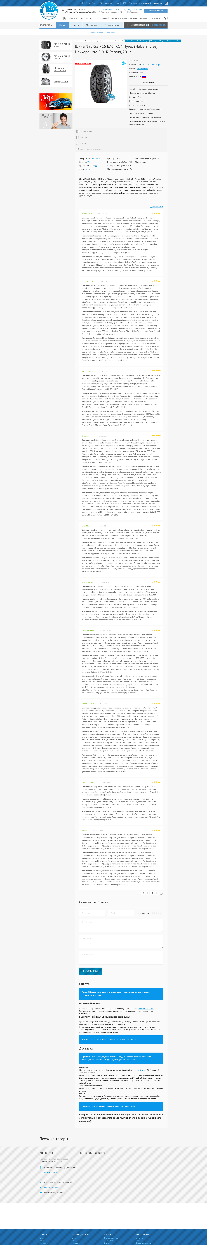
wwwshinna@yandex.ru (53, 1192)
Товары (73, 18)
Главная (78, 41)
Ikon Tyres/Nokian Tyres (101, 41)
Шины (62, 24)
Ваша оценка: (143, 913)
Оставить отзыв (90, 971)
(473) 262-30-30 (51, 1187)
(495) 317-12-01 (51, 1172)
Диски (75, 24)
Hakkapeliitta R (118, 41)
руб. (161, 3)
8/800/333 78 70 (111, 9)
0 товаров (145, 3)
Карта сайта (108, 1240)
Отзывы (106, 1243)
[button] (161, 913)
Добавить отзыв (156, 207)
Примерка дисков (110, 1238)
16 (89, 169)
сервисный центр (140, 1070)
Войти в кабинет (90, 3)
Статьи (104, 18)
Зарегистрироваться (111, 3)
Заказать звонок (155, 10)
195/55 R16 (95, 158)
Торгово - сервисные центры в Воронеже (129, 18)
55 (96, 165)
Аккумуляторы (112, 24)
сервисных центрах (146, 1008)
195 (88, 162)
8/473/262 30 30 (133, 9)
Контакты (156, 18)
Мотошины (91, 24)
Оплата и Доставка (89, 18)
